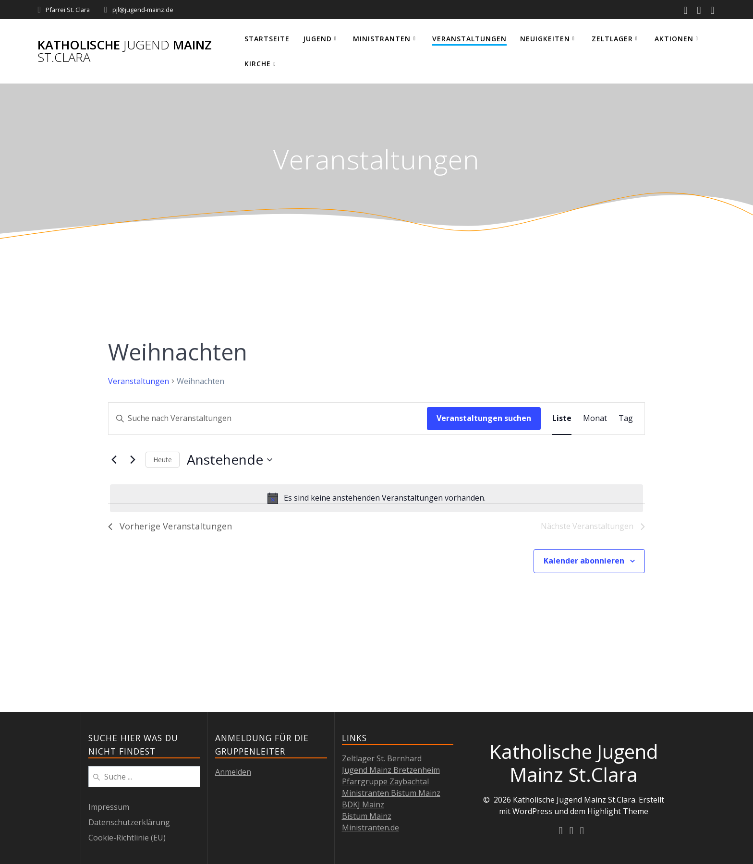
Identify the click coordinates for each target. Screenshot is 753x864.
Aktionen (674, 38)
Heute (162, 459)
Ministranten (382, 38)
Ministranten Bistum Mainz (391, 793)
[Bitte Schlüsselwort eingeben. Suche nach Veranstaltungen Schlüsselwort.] (268, 418)
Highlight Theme (617, 811)
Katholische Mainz (124, 51)
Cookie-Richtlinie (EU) (127, 837)
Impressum (108, 807)
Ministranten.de (370, 827)
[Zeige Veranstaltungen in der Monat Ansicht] (595, 418)
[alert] (376, 498)
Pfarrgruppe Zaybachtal (385, 781)
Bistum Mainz (366, 816)
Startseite (267, 38)
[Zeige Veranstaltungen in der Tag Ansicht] (626, 418)
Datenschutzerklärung (129, 822)
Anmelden (233, 772)
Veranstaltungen (469, 38)
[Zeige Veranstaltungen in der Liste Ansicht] (561, 418)
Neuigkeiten (545, 38)
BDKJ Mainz (363, 804)
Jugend (317, 38)
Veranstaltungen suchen (484, 418)
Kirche (257, 63)
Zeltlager (612, 38)
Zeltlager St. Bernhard (382, 758)
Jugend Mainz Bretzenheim (391, 770)
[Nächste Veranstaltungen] (132, 460)
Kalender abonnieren (584, 560)
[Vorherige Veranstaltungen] (114, 460)
